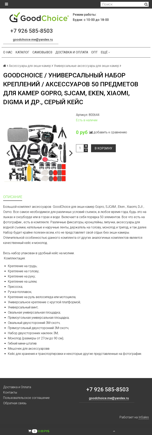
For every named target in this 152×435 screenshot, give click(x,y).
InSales (144, 417)
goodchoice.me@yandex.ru (33, 39)
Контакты (10, 392)
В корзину (103, 148)
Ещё (105, 52)
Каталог (22, 52)
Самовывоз (42, 52)
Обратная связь (15, 403)
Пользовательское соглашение (26, 398)
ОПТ (94, 52)
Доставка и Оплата (71, 52)
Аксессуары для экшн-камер (30, 66)
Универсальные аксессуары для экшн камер (86, 66)
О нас (7, 52)
